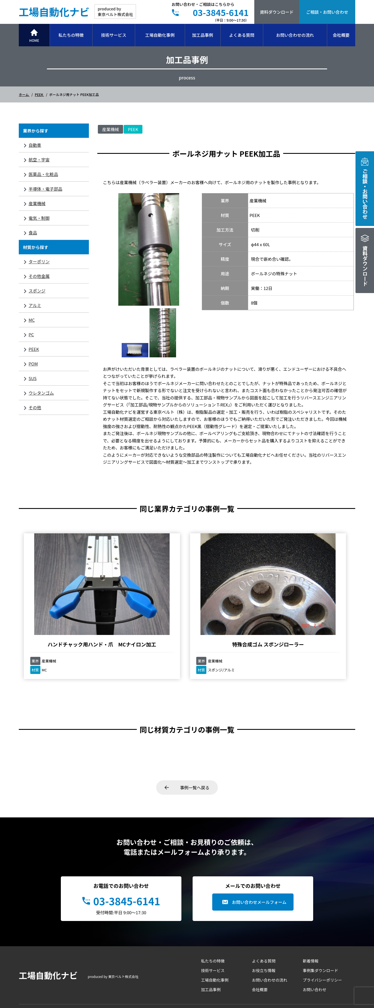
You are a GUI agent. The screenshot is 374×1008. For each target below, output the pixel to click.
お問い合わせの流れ (295, 35)
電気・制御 (39, 218)
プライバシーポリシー (322, 933)
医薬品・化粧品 (43, 174)
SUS (32, 378)
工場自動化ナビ (54, 11)
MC (32, 320)
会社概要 (341, 35)
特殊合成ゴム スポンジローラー (145, 594)
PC (31, 334)
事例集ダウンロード (320, 924)
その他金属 (39, 276)
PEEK (39, 94)
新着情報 (310, 914)
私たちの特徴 (71, 35)
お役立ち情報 (264, 924)
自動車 (35, 145)
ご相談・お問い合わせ (327, 12)
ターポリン (39, 261)
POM (33, 364)
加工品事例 (202, 35)
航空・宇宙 (39, 160)
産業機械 (37, 203)
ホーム (24, 94)
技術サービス (113, 35)
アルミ (35, 305)
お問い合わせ (314, 943)
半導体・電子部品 (45, 189)
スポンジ (37, 291)
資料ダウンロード (277, 12)
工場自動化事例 (160, 35)
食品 (33, 233)
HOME (34, 40)
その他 (35, 407)
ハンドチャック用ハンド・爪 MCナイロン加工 (61, 594)
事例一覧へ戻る (194, 741)
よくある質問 (241, 35)
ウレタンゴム (41, 393)
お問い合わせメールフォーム (259, 856)
